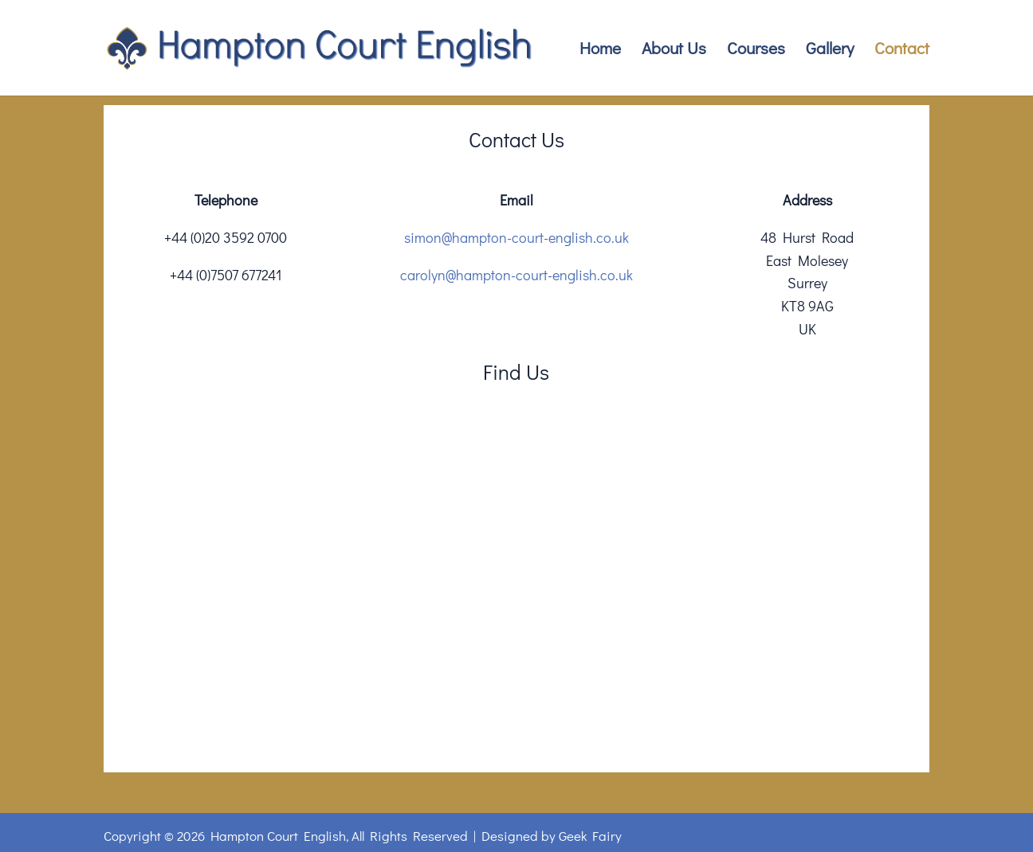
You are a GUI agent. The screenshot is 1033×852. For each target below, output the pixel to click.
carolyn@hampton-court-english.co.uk (516, 274)
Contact (901, 50)
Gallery (830, 50)
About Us (674, 50)
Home (600, 50)
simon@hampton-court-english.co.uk (516, 237)
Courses (756, 50)
